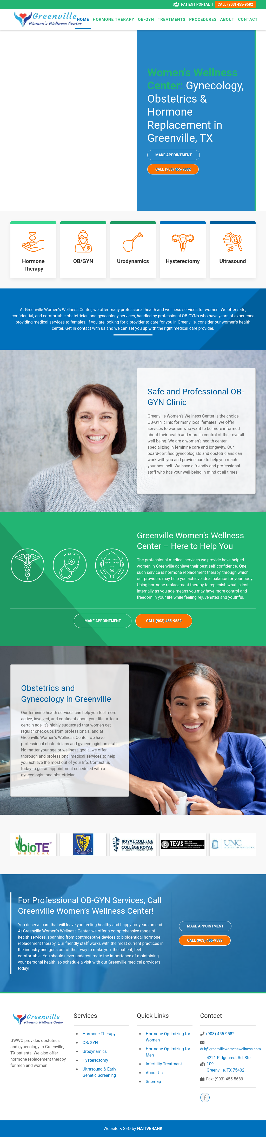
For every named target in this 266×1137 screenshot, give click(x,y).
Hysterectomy (95, 1060)
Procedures (203, 19)
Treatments (171, 19)
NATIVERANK (150, 1128)
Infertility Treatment (164, 1063)
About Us (154, 1072)
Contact (248, 19)
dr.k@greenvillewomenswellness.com (230, 1049)
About (227, 19)
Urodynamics (95, 1051)
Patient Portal (191, 4)
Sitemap (153, 1081)
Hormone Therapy (113, 19)
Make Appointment (173, 155)
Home (83, 19)
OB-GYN (146, 19)
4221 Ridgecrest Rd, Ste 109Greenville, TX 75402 (229, 1064)
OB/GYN (90, 1042)
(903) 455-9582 (220, 1033)
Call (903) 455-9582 (235, 4)
